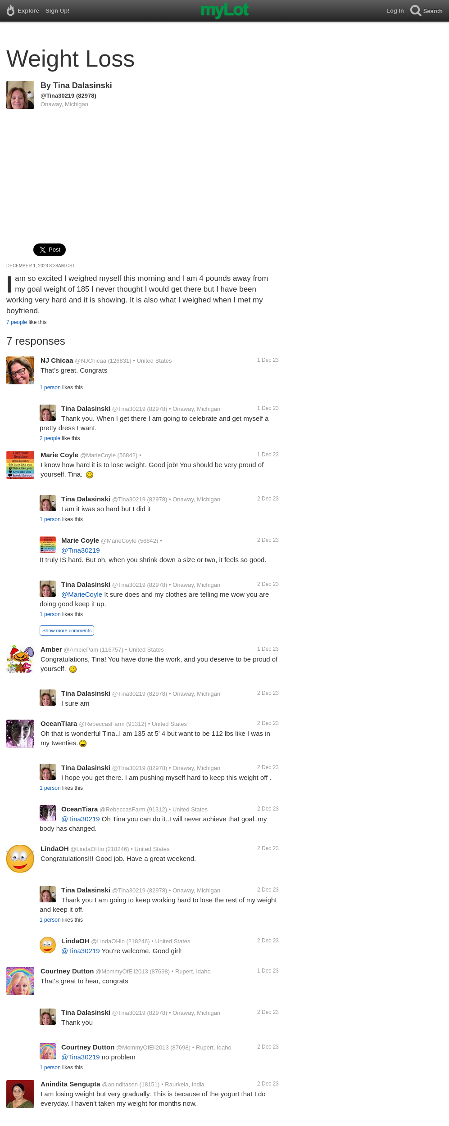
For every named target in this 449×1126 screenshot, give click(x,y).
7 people (16, 322)
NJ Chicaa (57, 360)
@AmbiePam (80, 649)
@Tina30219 (57, 95)
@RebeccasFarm (101, 724)
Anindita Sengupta (70, 1084)
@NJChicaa (90, 360)
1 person (50, 387)
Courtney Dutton (67, 971)
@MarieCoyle (98, 455)
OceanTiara (59, 723)
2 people (50, 438)
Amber (51, 649)
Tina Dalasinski (82, 85)
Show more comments (66, 630)
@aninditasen (120, 1084)
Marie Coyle (59, 455)
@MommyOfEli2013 (121, 971)
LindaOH (55, 848)
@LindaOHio (87, 849)
